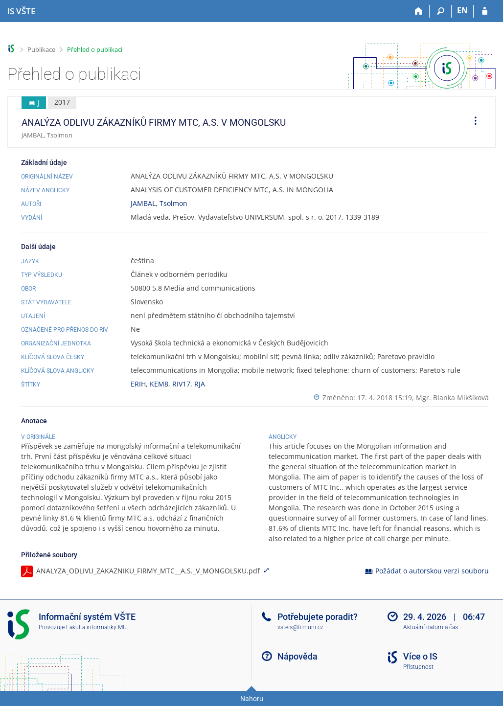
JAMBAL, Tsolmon (159, 203)
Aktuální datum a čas (430, 627)
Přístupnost (418, 666)
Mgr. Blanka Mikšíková (452, 397)
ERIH (138, 383)
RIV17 (181, 383)
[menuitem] (472, 122)
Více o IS (420, 656)
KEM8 (159, 383)
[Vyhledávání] (441, 11)
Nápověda (297, 656)
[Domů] (419, 11)
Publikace (41, 49)
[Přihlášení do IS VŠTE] (485, 11)
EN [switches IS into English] (462, 10)
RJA (199, 383)
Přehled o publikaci (94, 49)
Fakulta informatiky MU (96, 627)
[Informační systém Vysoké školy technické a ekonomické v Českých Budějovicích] (21, 11)
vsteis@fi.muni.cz (300, 627)
